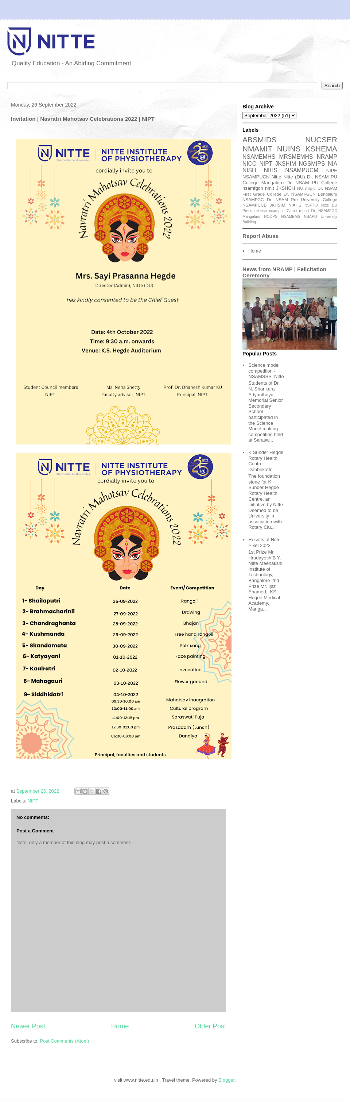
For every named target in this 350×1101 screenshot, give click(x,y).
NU (300, 188)
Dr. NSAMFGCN (300, 194)
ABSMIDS (259, 139)
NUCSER (321, 139)
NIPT (33, 801)
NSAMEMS (290, 217)
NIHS (270, 170)
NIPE (331, 170)
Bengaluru (327, 194)
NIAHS (295, 205)
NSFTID (311, 205)
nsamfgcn (252, 188)
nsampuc (276, 211)
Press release (254, 211)
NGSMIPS (312, 164)
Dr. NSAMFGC (324, 211)
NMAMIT (257, 149)
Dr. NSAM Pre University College (302, 199)
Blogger (226, 1080)
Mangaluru (251, 217)
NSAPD (310, 217)
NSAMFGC (253, 199)
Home (120, 1026)
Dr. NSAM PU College (312, 182)
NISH (249, 170)
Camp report (298, 211)
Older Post (210, 1026)
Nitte (276, 177)
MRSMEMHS (296, 157)
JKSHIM (285, 164)
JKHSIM (277, 205)
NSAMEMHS (258, 157)
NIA (332, 164)
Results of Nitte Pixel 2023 (264, 542)
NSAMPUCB (254, 205)
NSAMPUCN (255, 177)
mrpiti (310, 188)
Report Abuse (260, 236)
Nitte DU (329, 205)
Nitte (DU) (294, 177)
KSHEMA (321, 149)
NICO (249, 164)
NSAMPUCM (301, 170)
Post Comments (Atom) (64, 1041)
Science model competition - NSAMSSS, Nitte (266, 370)
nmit (269, 188)
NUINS (289, 149)
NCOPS (270, 217)
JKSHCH (285, 188)
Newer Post (28, 1026)
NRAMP (327, 157)
